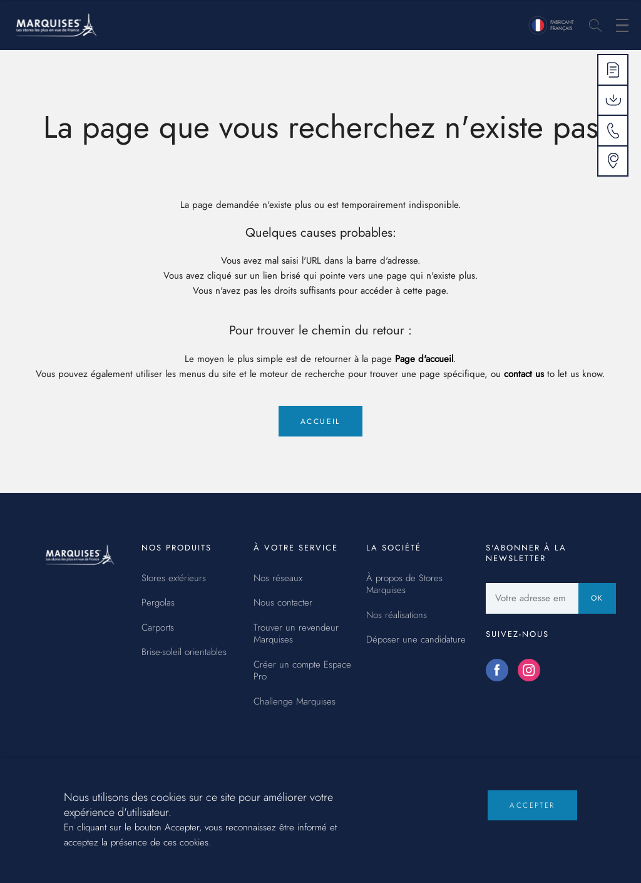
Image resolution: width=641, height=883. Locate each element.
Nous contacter (283, 603)
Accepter (532, 816)
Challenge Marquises (295, 702)
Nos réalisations (396, 615)
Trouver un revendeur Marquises (296, 634)
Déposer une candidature (416, 640)
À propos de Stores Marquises (404, 584)
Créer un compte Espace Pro (302, 671)
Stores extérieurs (173, 578)
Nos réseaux (278, 578)
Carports (157, 628)
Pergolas (158, 603)
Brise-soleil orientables (184, 652)
